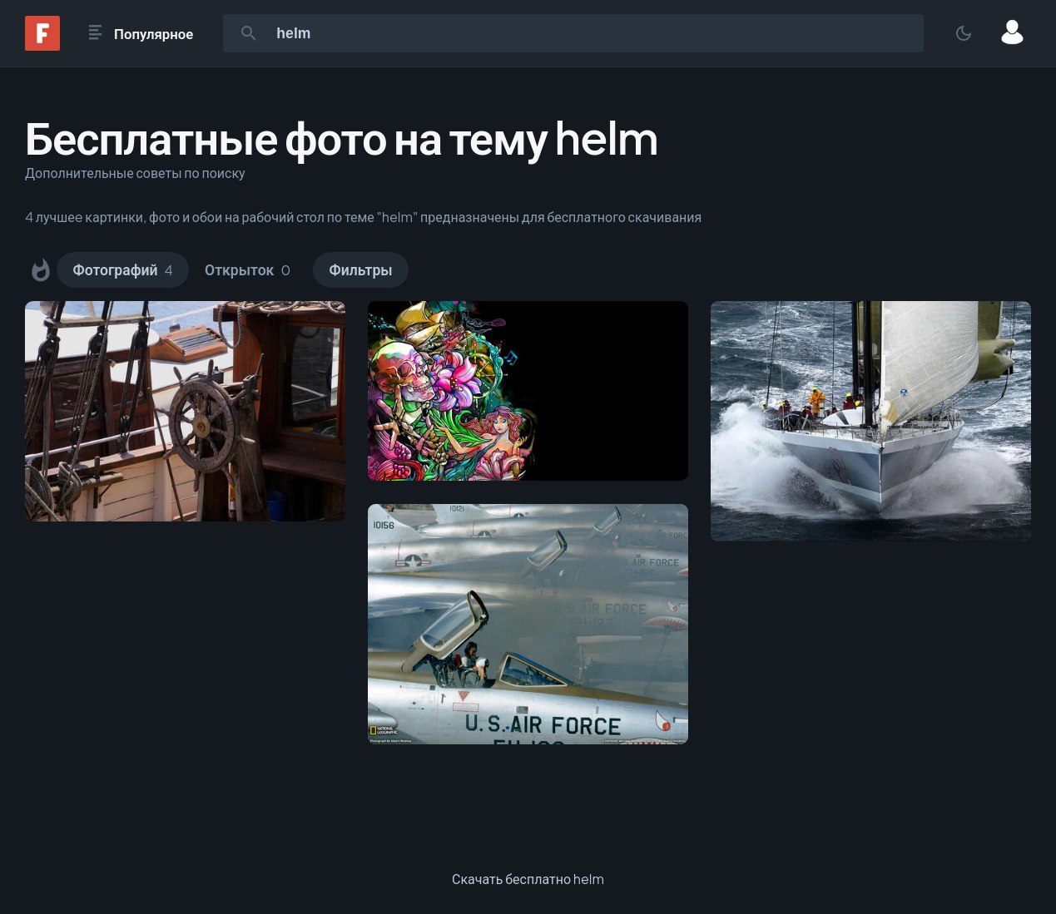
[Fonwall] (42, 45)
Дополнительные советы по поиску (135, 172)
